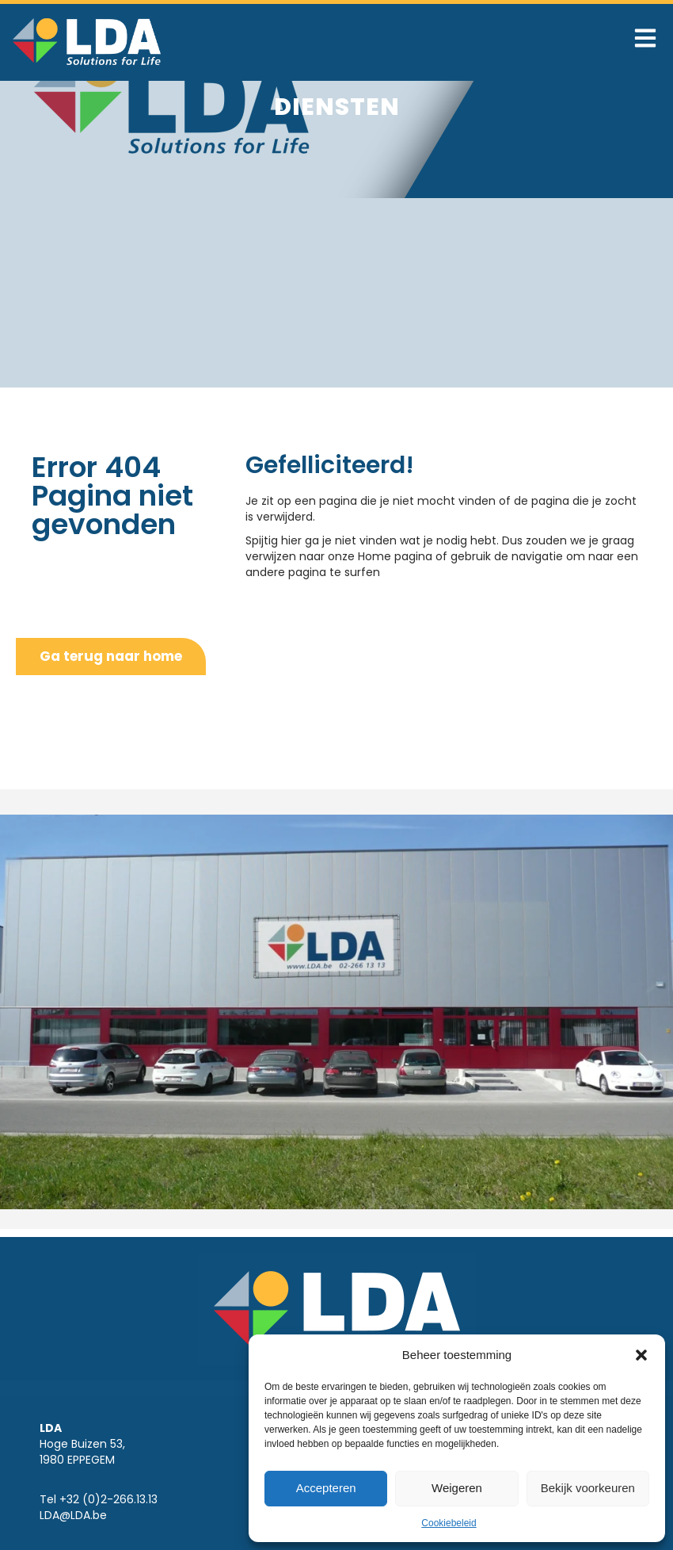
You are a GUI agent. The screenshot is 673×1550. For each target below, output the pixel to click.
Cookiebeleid (448, 1523)
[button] (641, 1355)
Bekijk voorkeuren (588, 1488)
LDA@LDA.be (73, 1515)
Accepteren (326, 1488)
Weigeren (457, 1488)
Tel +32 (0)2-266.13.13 (99, 1499)
